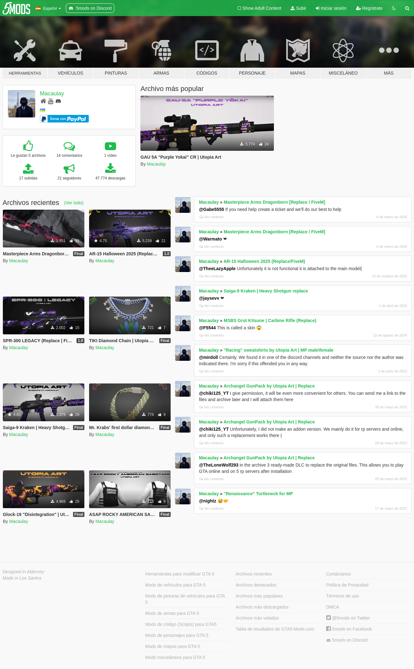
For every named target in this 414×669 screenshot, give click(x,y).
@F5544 (207, 327)
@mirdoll (208, 357)
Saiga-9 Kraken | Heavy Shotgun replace (266, 290)
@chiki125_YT (214, 393)
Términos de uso (342, 595)
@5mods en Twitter (348, 618)
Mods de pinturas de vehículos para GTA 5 (185, 599)
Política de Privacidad (347, 584)
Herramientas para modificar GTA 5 (179, 573)
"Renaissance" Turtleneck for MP (258, 493)
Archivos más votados (257, 618)
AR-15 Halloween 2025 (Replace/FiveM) (264, 261)
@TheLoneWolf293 (218, 465)
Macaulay (52, 93)
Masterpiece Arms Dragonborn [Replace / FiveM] (274, 202)
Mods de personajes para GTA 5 (176, 635)
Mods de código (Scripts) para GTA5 (180, 624)
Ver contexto (211, 217)
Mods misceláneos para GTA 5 (175, 657)
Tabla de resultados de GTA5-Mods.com (275, 629)
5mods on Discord (347, 640)
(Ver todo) (73, 202)
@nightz (207, 500)
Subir (298, 8)
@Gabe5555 (211, 209)
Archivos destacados (256, 584)
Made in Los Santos (22, 578)
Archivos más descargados (262, 606)
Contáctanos (338, 573)
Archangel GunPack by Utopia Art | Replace (269, 385)
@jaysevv (209, 298)
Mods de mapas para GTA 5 (172, 646)
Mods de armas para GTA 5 (172, 613)
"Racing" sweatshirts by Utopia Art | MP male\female (279, 350)
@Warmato (210, 238)
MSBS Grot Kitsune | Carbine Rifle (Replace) (270, 320)
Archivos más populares (259, 595)
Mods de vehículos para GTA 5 (175, 584)
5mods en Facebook (349, 629)
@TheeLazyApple (217, 268)
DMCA (332, 606)
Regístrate (369, 8)
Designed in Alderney (23, 571)
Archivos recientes (254, 573)
